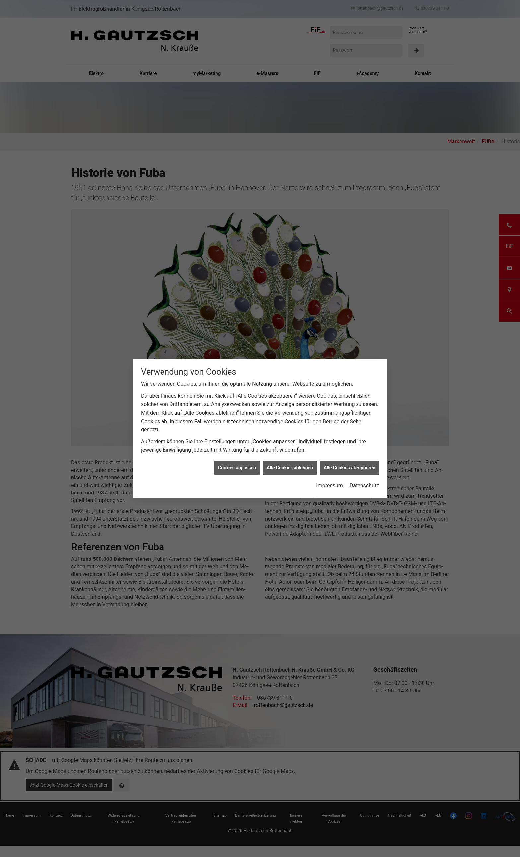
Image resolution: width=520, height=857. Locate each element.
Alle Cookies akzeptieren (349, 467)
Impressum (329, 485)
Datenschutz (364, 485)
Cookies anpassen (237, 467)
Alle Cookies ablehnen (290, 467)
